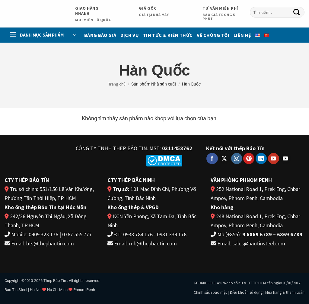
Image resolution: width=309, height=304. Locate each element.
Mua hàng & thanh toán (284, 292)
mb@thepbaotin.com (153, 243)
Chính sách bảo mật (210, 292)
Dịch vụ (129, 35)
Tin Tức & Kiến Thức (168, 35)
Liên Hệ (242, 35)
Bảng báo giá (100, 35)
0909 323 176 (43, 234)
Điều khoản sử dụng (246, 292)
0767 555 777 (77, 234)
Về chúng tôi (213, 35)
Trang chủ (117, 84)
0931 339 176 (171, 234)
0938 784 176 (138, 234)
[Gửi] (296, 12)
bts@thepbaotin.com (50, 243)
